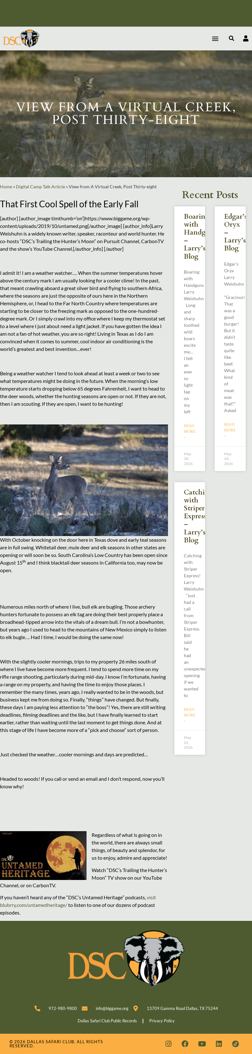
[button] (215, 38)
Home (6, 186)
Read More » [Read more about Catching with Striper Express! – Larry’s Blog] (189, 715)
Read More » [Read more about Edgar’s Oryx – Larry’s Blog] (230, 430)
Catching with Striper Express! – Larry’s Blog (198, 516)
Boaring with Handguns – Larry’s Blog (200, 236)
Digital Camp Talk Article (40, 186)
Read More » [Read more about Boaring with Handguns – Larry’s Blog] (189, 431)
